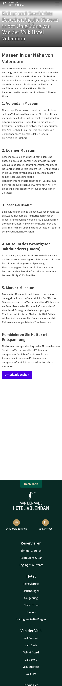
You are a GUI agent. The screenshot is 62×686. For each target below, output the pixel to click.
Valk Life (31, 674)
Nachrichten (31, 605)
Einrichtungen (31, 591)
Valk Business (31, 667)
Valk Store (31, 659)
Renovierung (31, 584)
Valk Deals (31, 645)
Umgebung (31, 598)
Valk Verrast (45, 524)
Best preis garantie (16, 524)
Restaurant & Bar (31, 558)
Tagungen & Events (31, 565)
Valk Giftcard (31, 652)
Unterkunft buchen (17, 374)
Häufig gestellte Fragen (31, 619)
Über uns (31, 612)
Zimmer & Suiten (31, 550)
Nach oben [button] (31, 484)
